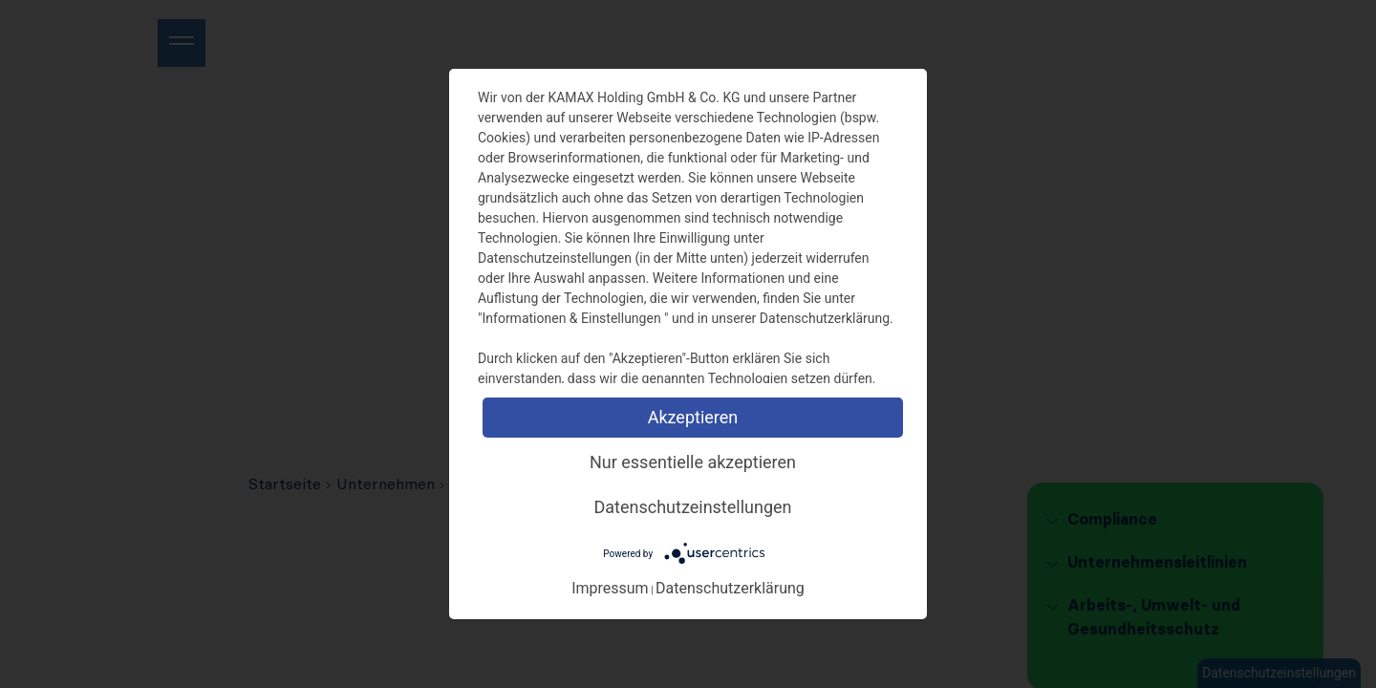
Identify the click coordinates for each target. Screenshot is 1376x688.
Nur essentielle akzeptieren (693, 462)
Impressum (610, 588)
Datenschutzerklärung (730, 588)
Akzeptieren (693, 417)
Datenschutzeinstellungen (693, 507)
